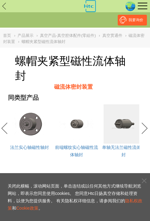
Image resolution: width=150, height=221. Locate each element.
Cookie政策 (27, 208)
